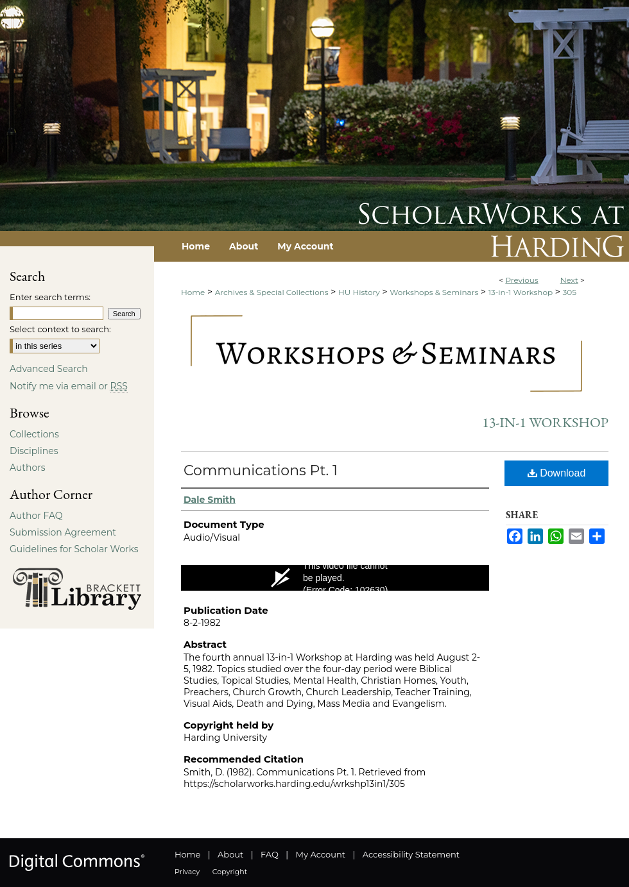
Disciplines (34, 451)
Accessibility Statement (411, 854)
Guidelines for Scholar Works (74, 549)
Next (569, 280)
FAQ (270, 854)
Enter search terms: (50, 297)
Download (557, 473)
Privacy (187, 871)
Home (193, 292)
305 (570, 292)
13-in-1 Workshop (520, 292)
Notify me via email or (69, 386)
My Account (320, 854)
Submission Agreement (63, 532)
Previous (521, 280)
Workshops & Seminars (434, 292)
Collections (34, 434)
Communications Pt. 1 (261, 470)
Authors (28, 467)
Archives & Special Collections (272, 292)
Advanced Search (49, 369)
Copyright (229, 871)
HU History (359, 292)
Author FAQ (36, 515)
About (230, 854)
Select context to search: (60, 329)
